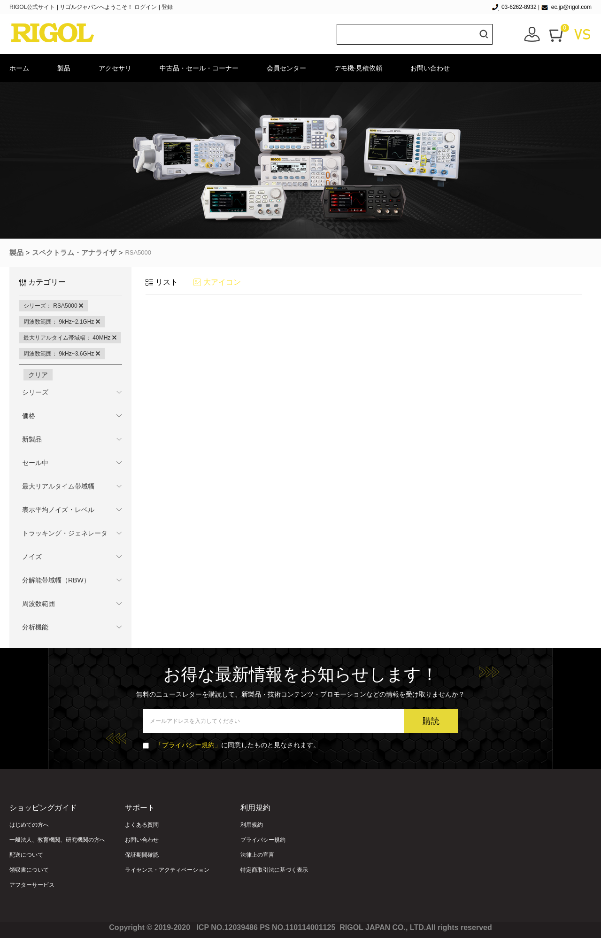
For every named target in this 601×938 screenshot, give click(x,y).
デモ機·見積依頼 (358, 68)
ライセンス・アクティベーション (167, 870)
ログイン (145, 7)
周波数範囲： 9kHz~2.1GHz (61, 321)
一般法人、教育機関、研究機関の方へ (57, 840)
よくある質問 (142, 825)
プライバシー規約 (262, 840)
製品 (63, 68)
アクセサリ (115, 68)
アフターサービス (31, 885)
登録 (167, 7)
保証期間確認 (142, 855)
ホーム (19, 68)
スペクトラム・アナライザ (74, 252)
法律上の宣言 (257, 855)
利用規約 (251, 825)
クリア (38, 375)
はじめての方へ (29, 825)
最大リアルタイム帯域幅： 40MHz (69, 337)
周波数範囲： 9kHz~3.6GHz (61, 353)
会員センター (286, 68)
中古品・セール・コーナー (199, 68)
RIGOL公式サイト (33, 7)
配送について (26, 855)
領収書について (29, 870)
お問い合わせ (430, 68)
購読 (431, 721)
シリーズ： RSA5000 (53, 305)
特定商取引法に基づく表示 (274, 870)
